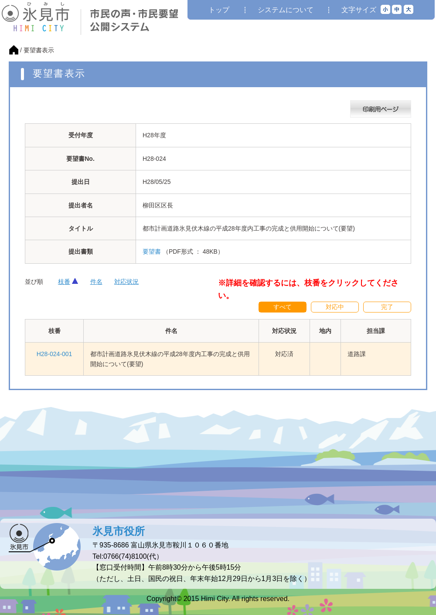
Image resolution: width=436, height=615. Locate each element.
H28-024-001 (54, 353)
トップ (218, 10)
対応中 (335, 306)
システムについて (285, 10)
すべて (282, 306)
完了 (387, 306)
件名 (96, 281)
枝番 (64, 281)
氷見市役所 (118, 531)
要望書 (152, 251)
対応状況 (126, 281)
